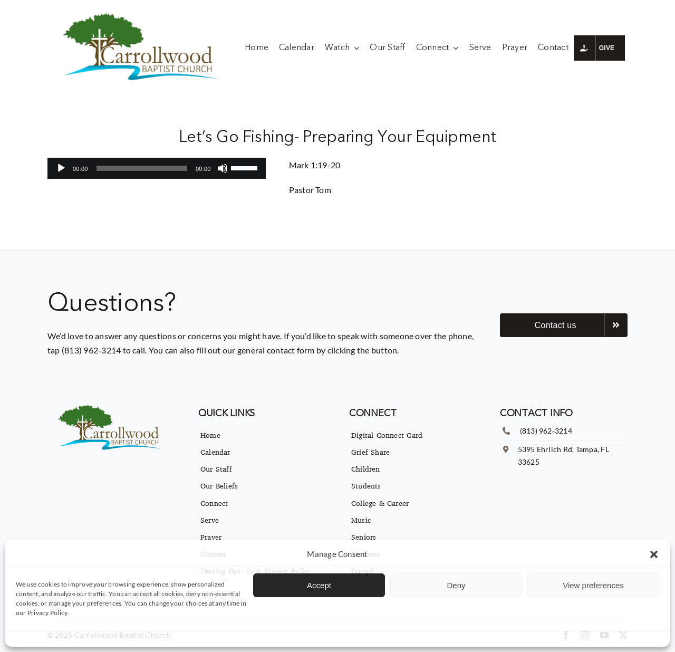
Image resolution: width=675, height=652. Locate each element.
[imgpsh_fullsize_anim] (142, 14)
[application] (156, 168)
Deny (456, 585)
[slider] (142, 168)
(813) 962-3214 (546, 430)
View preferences (593, 585)
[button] (654, 554)
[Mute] (222, 168)
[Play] (61, 168)
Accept (319, 585)
